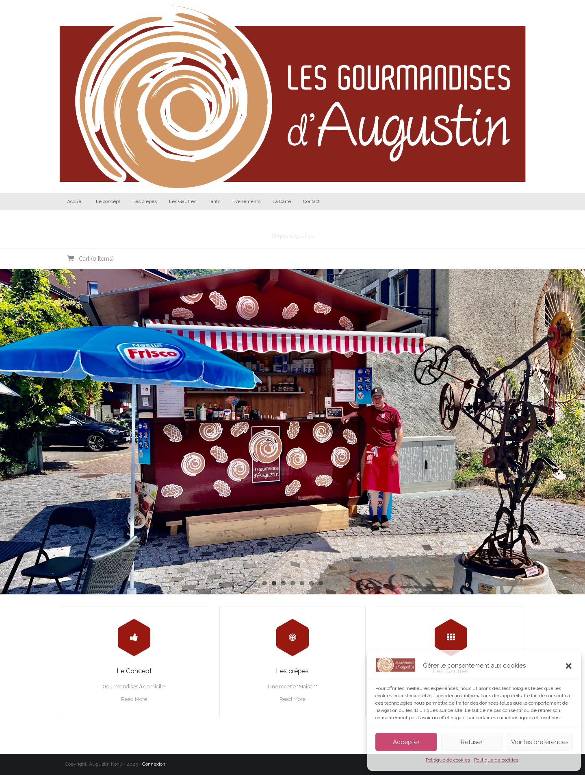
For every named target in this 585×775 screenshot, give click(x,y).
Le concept (108, 201)
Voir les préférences (539, 742)
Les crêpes (144, 201)
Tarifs (214, 201)
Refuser (472, 742)
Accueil (75, 201)
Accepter (406, 742)
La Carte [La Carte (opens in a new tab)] (282, 201)
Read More (134, 699)
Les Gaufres (182, 201)
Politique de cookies (448, 760)
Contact (311, 201)
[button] (569, 666)
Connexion (153, 764)
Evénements (246, 201)
